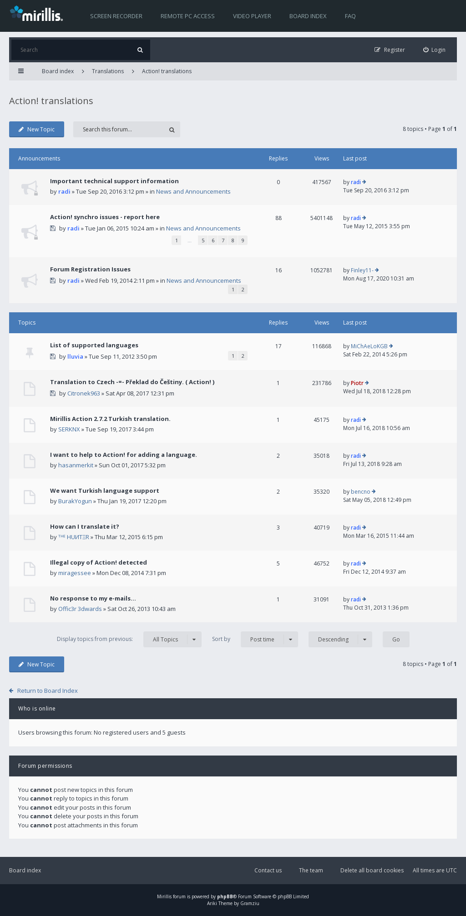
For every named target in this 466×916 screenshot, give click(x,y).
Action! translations (167, 71)
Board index (308, 16)
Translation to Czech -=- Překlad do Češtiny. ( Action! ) (132, 382)
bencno (360, 492)
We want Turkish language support (104, 490)
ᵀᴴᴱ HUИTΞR (73, 537)
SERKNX (69, 429)
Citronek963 (83, 393)
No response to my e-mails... (93, 598)
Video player (252, 16)
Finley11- (362, 270)
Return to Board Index (47, 690)
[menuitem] (434, 50)
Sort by (255, 639)
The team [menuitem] (311, 870)
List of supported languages (94, 345)
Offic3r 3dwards (80, 609)
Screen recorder (116, 16)
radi (64, 191)
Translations (108, 71)
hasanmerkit (75, 465)
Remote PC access (188, 16)
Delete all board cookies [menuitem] (372, 870)
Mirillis (164, 896)
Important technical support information (114, 181)
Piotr (357, 383)
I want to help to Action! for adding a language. (123, 454)
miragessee (74, 573)
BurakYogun (75, 501)
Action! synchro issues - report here (105, 217)
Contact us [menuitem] (268, 870)
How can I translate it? (84, 526)
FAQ (350, 16)
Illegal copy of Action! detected (98, 562)
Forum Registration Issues (90, 269)
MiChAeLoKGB (369, 346)
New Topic (37, 129)
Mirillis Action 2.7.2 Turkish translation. (110, 419)
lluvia (75, 356)
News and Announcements (193, 191)
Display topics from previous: (129, 639)
